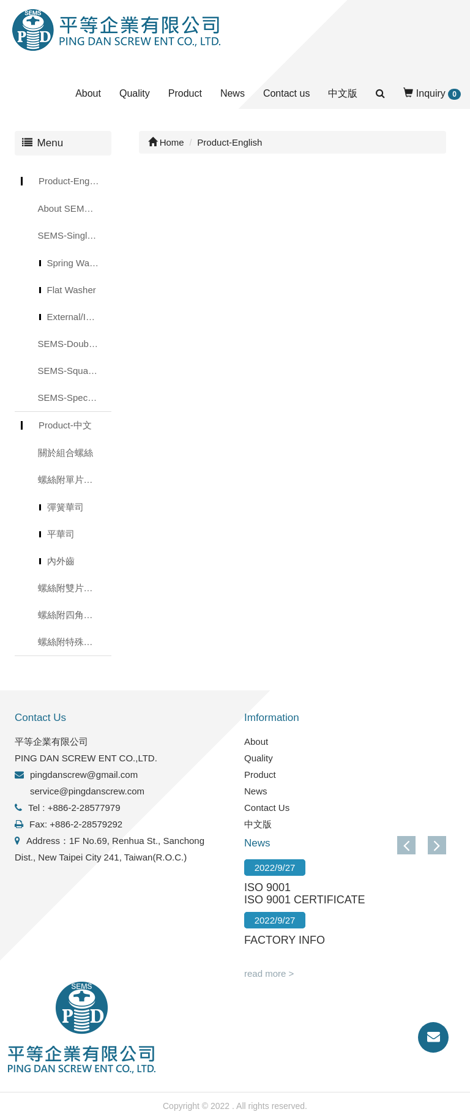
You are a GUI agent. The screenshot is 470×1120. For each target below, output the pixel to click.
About (88, 93)
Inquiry (432, 94)
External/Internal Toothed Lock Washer (79, 317)
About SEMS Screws (74, 208)
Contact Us (266, 807)
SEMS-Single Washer (74, 235)
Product (185, 93)
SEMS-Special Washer (74, 397)
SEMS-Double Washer (74, 343)
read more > (269, 973)
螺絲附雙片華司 (70, 588)
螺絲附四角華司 (70, 615)
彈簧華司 (65, 507)
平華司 (61, 534)
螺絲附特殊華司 (70, 642)
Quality (134, 93)
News (232, 93)
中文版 (342, 93)
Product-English (71, 181)
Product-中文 (65, 425)
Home (166, 142)
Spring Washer (77, 263)
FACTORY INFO (284, 940)
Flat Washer (71, 290)
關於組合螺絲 (65, 452)
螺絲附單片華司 (70, 479)
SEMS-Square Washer (74, 370)
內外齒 (61, 561)
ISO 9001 (267, 887)
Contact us (286, 93)
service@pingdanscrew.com (87, 791)
